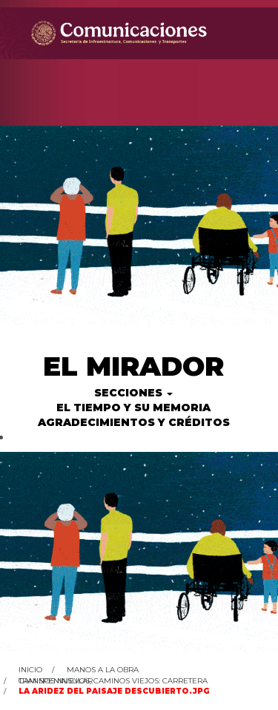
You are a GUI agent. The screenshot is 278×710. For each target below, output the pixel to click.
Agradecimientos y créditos (134, 422)
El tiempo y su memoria (133, 407)
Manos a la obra (103, 669)
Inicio (30, 669)
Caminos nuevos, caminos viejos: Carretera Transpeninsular (113, 681)
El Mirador (133, 366)
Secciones (133, 392)
